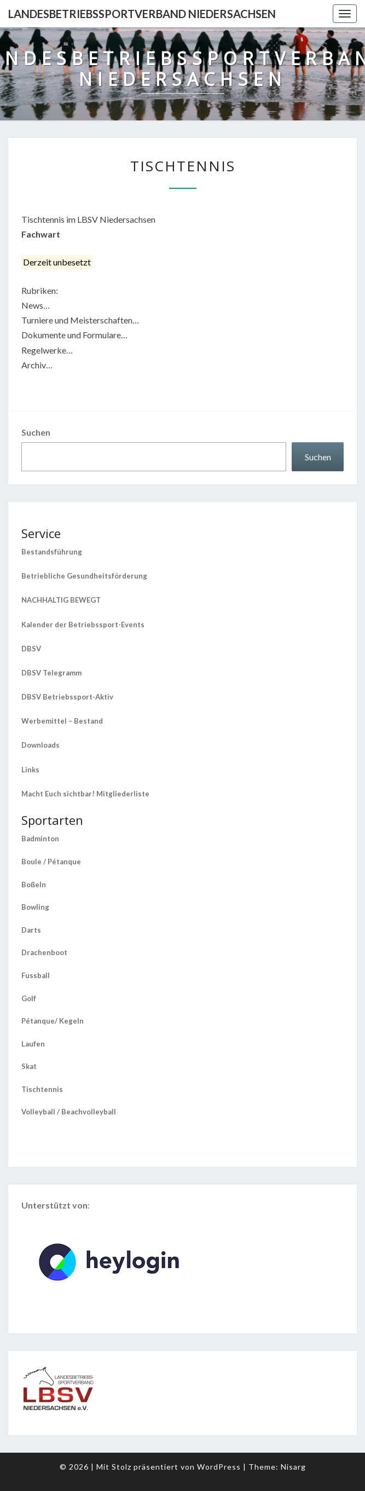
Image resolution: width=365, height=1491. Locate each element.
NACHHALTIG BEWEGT (61, 600)
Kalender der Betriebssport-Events (82, 624)
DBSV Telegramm (51, 672)
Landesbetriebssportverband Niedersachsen (142, 13)
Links (30, 769)
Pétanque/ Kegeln (52, 1020)
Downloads (40, 745)
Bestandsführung (51, 551)
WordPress (219, 1466)
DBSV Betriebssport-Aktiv (67, 696)
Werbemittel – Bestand (62, 720)
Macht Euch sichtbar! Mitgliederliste (85, 793)
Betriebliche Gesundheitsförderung (84, 575)
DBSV (31, 648)
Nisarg (293, 1466)
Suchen (35, 432)
